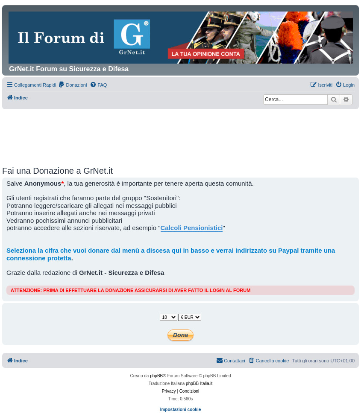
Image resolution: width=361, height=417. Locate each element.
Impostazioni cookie (180, 409)
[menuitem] (72, 85)
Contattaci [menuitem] (230, 360)
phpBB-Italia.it (199, 383)
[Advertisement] (180, 133)
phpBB (156, 375)
